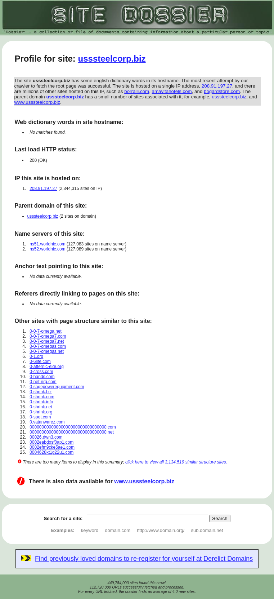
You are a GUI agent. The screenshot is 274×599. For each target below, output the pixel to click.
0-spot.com (40, 417)
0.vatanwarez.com (47, 422)
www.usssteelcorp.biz (37, 102)
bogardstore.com (222, 91)
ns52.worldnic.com (47, 249)
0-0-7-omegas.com (48, 346)
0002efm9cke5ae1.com (52, 447)
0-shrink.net (41, 406)
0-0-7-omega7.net (47, 341)
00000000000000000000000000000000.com (73, 427)
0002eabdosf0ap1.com (51, 442)
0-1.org (36, 356)
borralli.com (136, 91)
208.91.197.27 (217, 86)
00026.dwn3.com (46, 437)
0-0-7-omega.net (46, 331)
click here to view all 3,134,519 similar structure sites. (176, 462)
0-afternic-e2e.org (47, 366)
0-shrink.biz (40, 391)
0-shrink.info (41, 401)
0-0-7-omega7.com (48, 336)
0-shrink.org (41, 411)
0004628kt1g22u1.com (51, 452)
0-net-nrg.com (43, 381)
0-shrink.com (42, 396)
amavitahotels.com (172, 91)
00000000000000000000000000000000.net (72, 432)
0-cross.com (41, 371)
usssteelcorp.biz (112, 58)
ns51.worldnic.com (47, 244)
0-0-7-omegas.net (47, 351)
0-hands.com (42, 376)
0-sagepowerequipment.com (57, 386)
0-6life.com (40, 361)
